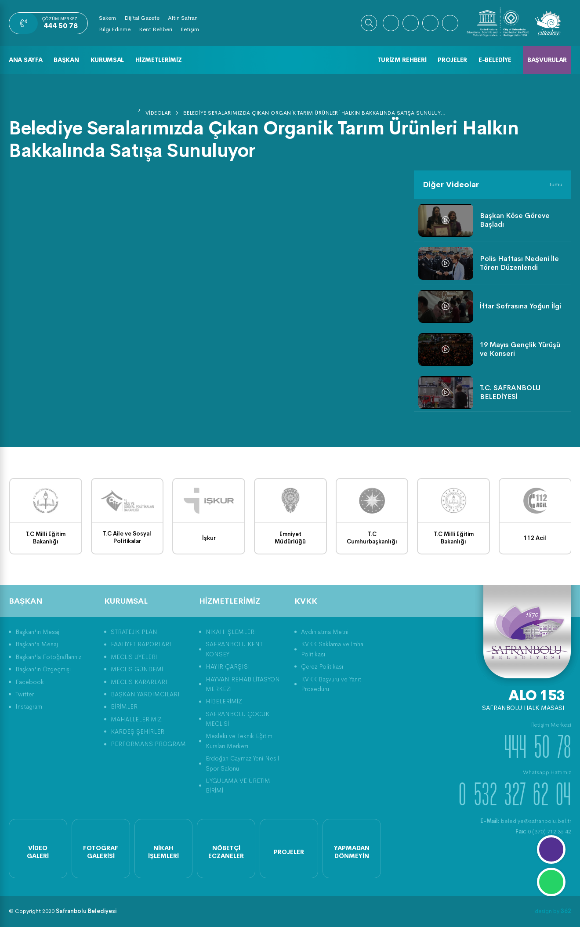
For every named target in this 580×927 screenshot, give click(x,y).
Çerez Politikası (322, 666)
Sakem (107, 18)
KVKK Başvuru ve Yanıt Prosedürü (331, 684)
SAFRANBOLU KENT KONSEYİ (234, 649)
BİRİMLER (124, 706)
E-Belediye (494, 60)
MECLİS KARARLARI (139, 682)
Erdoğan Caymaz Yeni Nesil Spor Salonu (242, 763)
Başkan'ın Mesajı (38, 632)
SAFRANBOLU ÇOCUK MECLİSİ (237, 719)
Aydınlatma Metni (324, 632)
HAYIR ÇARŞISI (228, 666)
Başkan (66, 60)
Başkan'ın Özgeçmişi (43, 669)
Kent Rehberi (155, 29)
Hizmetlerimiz (158, 60)
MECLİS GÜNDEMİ (137, 669)
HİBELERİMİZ (224, 701)
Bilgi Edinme (114, 29)
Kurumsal (107, 60)
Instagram (28, 706)
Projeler (452, 60)
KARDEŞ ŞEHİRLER (137, 731)
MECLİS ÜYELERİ (134, 657)
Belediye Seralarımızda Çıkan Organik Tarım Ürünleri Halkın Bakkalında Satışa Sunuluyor (315, 112)
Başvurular (547, 60)
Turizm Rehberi (402, 60)
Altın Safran (183, 18)
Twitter (24, 694)
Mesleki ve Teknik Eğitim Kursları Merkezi (239, 741)
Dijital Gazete (142, 18)
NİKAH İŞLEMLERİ (231, 632)
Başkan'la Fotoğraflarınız (48, 657)
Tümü (555, 184)
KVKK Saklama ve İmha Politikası (332, 649)
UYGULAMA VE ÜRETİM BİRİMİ (238, 785)
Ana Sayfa (25, 60)
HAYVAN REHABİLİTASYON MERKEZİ (243, 684)
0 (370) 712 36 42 (543, 831)
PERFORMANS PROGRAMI (149, 744)
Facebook (29, 682)
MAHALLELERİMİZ (136, 719)
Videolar (158, 112)
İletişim (190, 29)
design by (553, 911)
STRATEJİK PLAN (134, 632)
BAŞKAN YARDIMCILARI (145, 694)
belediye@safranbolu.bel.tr (525, 821)
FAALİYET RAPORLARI (141, 644)
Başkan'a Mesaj (36, 644)
